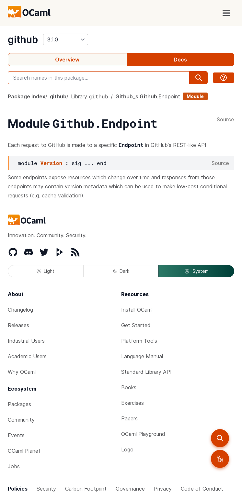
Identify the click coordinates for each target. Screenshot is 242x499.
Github (148, 96)
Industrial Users (26, 341)
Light (45, 271)
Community (21, 419)
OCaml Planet (24, 451)
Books (128, 387)
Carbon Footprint (86, 488)
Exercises (132, 403)
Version (51, 163)
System (196, 271)
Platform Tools (139, 341)
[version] (65, 39)
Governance (130, 488)
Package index (26, 96)
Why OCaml (22, 372)
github (23, 39)
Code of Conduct (202, 488)
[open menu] (226, 13)
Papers (129, 418)
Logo (127, 449)
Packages (19, 404)
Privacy (163, 488)
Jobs (14, 466)
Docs (180, 59)
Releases (18, 325)
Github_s (126, 96)
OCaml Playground (143, 434)
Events (16, 435)
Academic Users (27, 356)
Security (46, 488)
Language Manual (142, 356)
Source (225, 120)
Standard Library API (146, 372)
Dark (121, 271)
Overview (67, 59)
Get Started (136, 325)
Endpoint (169, 96)
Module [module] (195, 96)
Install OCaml (137, 309)
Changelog (20, 309)
